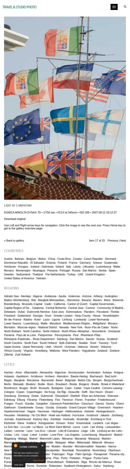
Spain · (113, 270)
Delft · (85, 392)
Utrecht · (59, 346)
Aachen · (9, 372)
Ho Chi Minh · (40, 415)
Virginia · (29, 350)
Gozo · (49, 315)
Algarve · (38, 296)
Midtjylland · (100, 323)
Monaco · (9, 270)
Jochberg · (118, 415)
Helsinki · (89, 411)
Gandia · (30, 403)
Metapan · (61, 442)
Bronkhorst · (11, 388)
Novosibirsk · (99, 331)
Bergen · (98, 380)
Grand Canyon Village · (83, 407)
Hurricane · (79, 415)
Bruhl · (34, 388)
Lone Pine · (57, 434)
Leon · (30, 430)
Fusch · (20, 403)
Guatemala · (111, 262)
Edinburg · (10, 399)
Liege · (85, 430)
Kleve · (21, 423)
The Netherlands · (56, 274)
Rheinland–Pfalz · (91, 335)
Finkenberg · (46, 399)
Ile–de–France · (13, 319)
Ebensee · (114, 395)
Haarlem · (119, 407)
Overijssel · (115, 331)
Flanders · (90, 311)
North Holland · (52, 331)
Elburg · (21, 399)
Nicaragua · (40, 270)
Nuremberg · (99, 450)
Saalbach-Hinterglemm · (78, 465)
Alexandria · (47, 372)
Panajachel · (101, 454)
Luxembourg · (104, 266)
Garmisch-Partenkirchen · (65, 403)
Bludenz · (31, 384)
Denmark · (111, 258)
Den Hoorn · (97, 392)
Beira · (108, 300)
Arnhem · (50, 376)
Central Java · (76, 307)
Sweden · (9, 274)
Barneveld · (48, 380)
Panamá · (10, 335)
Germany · (86, 262)
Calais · (78, 388)
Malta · (117, 266)
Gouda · (50, 407)
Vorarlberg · (42, 350)
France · (74, 262)
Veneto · (95, 346)
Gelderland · (24, 315)
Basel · (60, 380)
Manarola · (81, 438)
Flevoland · (103, 311)
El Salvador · (38, 262)
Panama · (53, 270)
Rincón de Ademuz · (101, 462)
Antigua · (119, 372)
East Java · (58, 311)
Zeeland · (115, 350)
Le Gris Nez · (12, 427)
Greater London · (64, 315)
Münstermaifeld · (85, 446)
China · (52, 258)
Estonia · (52, 262)
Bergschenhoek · (114, 380)
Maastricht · (106, 434)
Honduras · (10, 266)
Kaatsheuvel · (24, 419)
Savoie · (91, 339)
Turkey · (72, 274)
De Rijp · (62, 392)
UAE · (81, 274)
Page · (71, 454)
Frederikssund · (107, 399)
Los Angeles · (73, 434)
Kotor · (38, 319)
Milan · (72, 442)
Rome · (31, 465)
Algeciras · (61, 372)
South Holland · (49, 342)
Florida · (116, 311)
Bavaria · (87, 300)
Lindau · (9, 434)
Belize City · (85, 380)
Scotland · (113, 339)
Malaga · (23, 438)
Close (42, 445)
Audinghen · (112, 296)
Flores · (79, 399)
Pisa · (56, 458)
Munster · (68, 446)
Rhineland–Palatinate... (18, 339)
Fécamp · (33, 399)
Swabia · (84, 342)
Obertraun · (115, 450)
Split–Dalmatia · (68, 342)
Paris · (8, 458)
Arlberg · (99, 296)
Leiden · (9, 430)
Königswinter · (47, 423)
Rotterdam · (56, 465)
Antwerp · (10, 376)
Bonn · (51, 384)
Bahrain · (20, 258)
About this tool (38, 461)
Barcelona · (74, 300)
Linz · (17, 434)
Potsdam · (76, 458)
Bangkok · (20, 380)
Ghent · (120, 403)
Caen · (69, 388)
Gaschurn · (88, 403)
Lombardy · (81, 319)
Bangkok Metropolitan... (52, 300)
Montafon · (10, 327)
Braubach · (62, 384)
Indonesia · (48, 266)
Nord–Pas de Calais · (97, 327)
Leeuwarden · (113, 427)
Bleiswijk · (19, 384)
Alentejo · (26, 296)
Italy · (69, 266)
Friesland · (10, 315)
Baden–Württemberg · (17, 300)
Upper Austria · (13, 346)
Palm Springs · (84, 454)
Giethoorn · (10, 407)
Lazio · (47, 319)
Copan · (21, 392)
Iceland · (36, 266)
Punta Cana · (101, 458)
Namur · (113, 446)
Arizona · (87, 296)
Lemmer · (20, 430)
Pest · (76, 335)
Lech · (86, 427)
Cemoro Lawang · (113, 388)
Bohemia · (119, 300)
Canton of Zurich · (78, 304)
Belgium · (32, 258)
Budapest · (57, 388)
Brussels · (45, 388)
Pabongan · (59, 454)
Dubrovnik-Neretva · (39, 311)
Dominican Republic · (17, 262)
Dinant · (109, 392)
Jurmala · (9, 419)
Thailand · (38, 274)
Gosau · (40, 407)
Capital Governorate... (103, 304)
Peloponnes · (46, 335)
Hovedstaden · (111, 315)
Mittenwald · (84, 442)
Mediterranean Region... (77, 323)
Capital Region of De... (17, 307)
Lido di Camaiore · (69, 430)
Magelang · (10, 438)
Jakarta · (105, 415)
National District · (48, 327)
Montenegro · (24, 270)
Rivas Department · (44, 339)
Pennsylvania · (63, 335)
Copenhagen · (35, 392)
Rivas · (118, 462)
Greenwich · (105, 407)
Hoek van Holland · (60, 415)
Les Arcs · (41, 430)
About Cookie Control (15, 445)
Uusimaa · (71, 346)
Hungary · (24, 266)
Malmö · (34, 438)
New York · (77, 327)
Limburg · (67, 319)
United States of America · (19, 278)
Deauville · (74, 392)
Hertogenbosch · (106, 411)
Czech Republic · (94, 258)
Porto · (65, 458)
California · (60, 304)
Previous (113, 240)
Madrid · (119, 434)
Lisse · (25, 434)
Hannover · (44, 411)
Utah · (49, 346)
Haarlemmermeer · (15, 411)
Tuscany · (104, 342)
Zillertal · (9, 354)
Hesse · (97, 315)
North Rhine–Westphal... (76, 331)
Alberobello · (31, 372)
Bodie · (42, 384)
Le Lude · (26, 427)
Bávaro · (98, 300)
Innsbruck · (93, 415)
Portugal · (65, 270)
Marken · (107, 438)
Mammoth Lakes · (50, 438)
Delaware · (10, 311)
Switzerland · (24, 274)
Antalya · (108, 372)
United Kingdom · (95, 274)
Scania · (101, 339)
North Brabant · (13, 331)
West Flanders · (71, 350)
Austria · (9, 258)
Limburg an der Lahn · (110, 430)
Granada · (62, 407)
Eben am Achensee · (94, 395)
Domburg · (24, 395)
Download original (15, 219)
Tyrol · (114, 342)
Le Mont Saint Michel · (58, 427)
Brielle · (95, 384)
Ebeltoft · (75, 395)
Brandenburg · (12, 304)
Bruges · (24, 388)
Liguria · (56, 319)
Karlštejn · (57, 419)
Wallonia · (55, 350)
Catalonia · (38, 307)
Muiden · (57, 446)
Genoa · (100, 403)
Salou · (98, 465)
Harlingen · (58, 411)
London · (44, 434)
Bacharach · (97, 376)
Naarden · (101, 446)
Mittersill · (98, 442)
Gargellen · (42, 403)
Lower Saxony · (13, 323)
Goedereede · (26, 407)
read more (18, 465)
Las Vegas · (112, 423)
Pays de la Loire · (26, 335)
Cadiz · (49, 304)
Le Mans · (39, 427)
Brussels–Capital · (33, 304)
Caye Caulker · (93, 388)
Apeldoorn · (23, 376)
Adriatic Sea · (12, 296)
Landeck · (99, 423)
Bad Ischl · (111, 376)
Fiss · (58, 399)
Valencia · (83, 346)
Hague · (32, 411)
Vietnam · (41, 278)
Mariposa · (94, 438)
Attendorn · (63, 376)
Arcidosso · (37, 376)
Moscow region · (27, 327)
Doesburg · (10, 395)
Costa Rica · (64, 258)
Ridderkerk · (73, 462)
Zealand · (103, 350)
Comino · (91, 307)
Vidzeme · (107, 346)
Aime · (19, 372)
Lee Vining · (98, 427)
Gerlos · (110, 403)
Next (123, 240)
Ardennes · (74, 296)
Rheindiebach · (56, 462)
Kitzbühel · (10, 423)
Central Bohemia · (56, 307)
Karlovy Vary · (41, 419)
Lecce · (77, 427)
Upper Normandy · (34, 346)
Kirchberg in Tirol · (102, 419)
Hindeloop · (24, 415)
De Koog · (50, 392)
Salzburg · (63, 339)
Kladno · (29, 319)
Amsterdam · (94, 372)
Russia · (77, 270)
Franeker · (91, 399)
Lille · (93, 430)
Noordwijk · (68, 450)
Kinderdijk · (83, 419)
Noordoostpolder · (50, 450)
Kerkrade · (69, 419)
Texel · (94, 342)
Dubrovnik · (48, 395)
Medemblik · (47, 442)
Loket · (34, 434)
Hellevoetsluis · (75, 411)
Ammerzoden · (77, 372)
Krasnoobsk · (84, 423)
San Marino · (90, 270)
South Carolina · (14, 342)
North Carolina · (32, 331)
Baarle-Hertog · (80, 376)
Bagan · (8, 380)
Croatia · (78, 258)
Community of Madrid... (111, 307)
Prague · (88, 458)
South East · (31, 342)
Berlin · (8, 384)
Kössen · (61, 423)
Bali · (34, 300)
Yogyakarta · (89, 350)
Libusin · (53, 430)
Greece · (98, 262)
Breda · (74, 384)
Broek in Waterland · (113, 384)
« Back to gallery (14, 240)
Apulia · (63, 296)
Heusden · (10, 415)
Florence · (68, 399)
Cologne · (10, 392)
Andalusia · (51, 296)
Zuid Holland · (23, 354)
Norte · (115, 327)
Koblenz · (32, 423)
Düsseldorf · (62, 395)
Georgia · (38, 315)
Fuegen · (9, 403)
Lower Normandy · (100, 319)
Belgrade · (71, 380)
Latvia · (77, 266)
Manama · (68, 438)
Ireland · (60, 266)
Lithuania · (89, 266)
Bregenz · (85, 384)
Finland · (63, 262)
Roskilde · (42, 465)
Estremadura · (74, 311)
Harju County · (83, 315)
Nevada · (64, 327)
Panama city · (118, 454)
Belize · (42, 258)
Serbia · (103, 270)
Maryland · (56, 323)
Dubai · (22, 311)
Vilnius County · (13, 350)
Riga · (84, 462)
